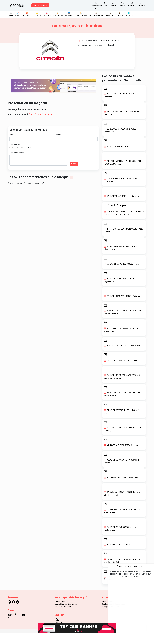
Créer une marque (61, 602)
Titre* (11, 135)
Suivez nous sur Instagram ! (130, 566)
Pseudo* (58, 135)
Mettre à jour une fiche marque (66, 604)
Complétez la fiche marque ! (42, 114)
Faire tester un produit (63, 607)
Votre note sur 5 (15, 145)
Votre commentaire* (16, 153)
